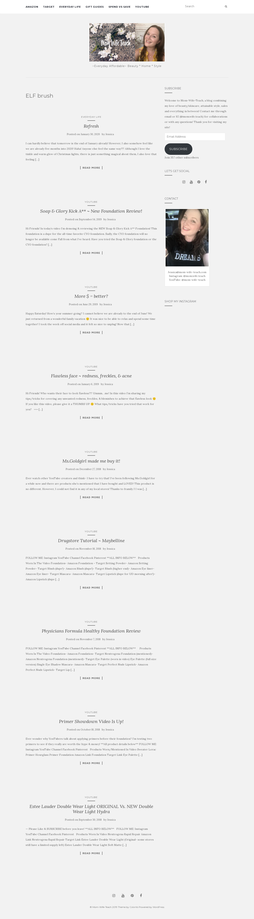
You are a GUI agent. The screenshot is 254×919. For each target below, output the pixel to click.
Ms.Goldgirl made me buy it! (91, 461)
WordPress (158, 907)
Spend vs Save (120, 6)
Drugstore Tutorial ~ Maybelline (91, 541)
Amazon (32, 6)
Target (49, 6)
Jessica (109, 134)
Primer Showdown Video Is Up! (91, 721)
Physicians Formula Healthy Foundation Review (91, 631)
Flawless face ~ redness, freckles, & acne (91, 376)
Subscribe (178, 149)
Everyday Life (70, 6)
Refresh (91, 126)
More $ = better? (91, 296)
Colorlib (134, 907)
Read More (91, 167)
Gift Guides (95, 6)
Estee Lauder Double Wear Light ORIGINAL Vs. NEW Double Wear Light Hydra (91, 808)
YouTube (142, 6)
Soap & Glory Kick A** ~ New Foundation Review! (91, 211)
